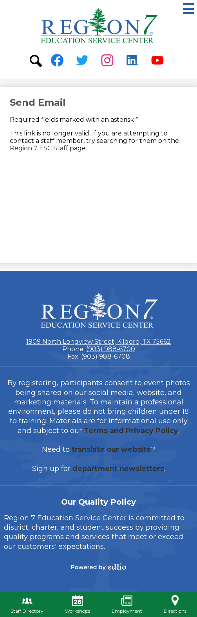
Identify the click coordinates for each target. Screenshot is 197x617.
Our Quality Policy (98, 502)
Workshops (77, 604)
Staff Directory (27, 604)
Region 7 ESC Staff (39, 148)
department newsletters (118, 468)
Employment (127, 604)
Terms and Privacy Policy (131, 430)
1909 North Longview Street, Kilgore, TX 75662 (98, 341)
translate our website (111, 449)
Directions (175, 604)
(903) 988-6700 (110, 349)
